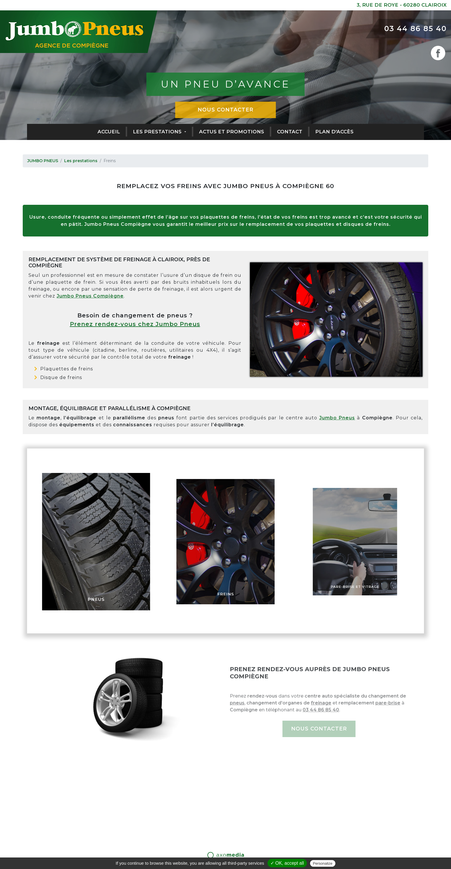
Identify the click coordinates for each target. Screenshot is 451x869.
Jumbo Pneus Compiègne (90, 296)
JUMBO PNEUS (42, 160)
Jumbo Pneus (337, 418)
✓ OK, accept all (287, 863)
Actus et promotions (231, 132)
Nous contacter (225, 110)
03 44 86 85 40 (415, 28)
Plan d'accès (334, 132)
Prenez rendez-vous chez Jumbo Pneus (135, 324)
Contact (289, 132)
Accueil (109, 132)
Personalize (322, 863)
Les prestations (158, 132)
